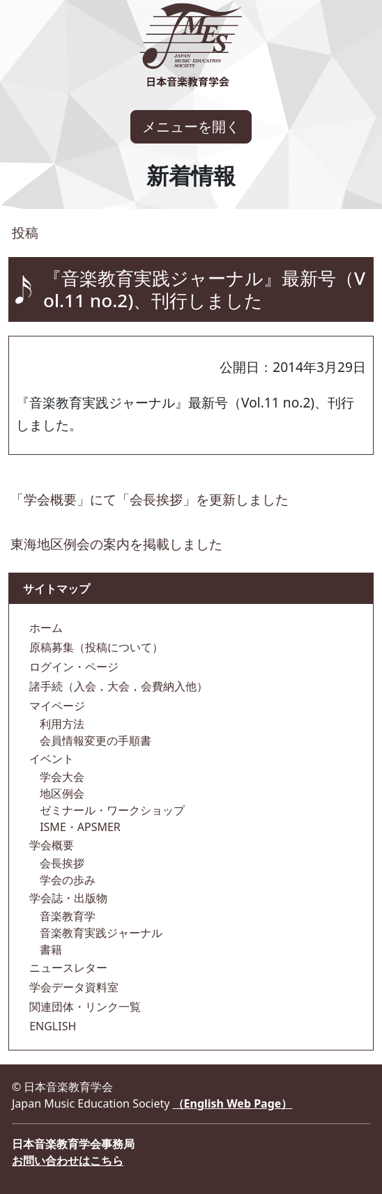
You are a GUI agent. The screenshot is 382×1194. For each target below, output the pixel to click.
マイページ (55, 705)
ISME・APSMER (79, 827)
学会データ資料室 (72, 987)
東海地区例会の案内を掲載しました (116, 543)
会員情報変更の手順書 (94, 740)
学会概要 (50, 845)
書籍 (49, 949)
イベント (50, 758)
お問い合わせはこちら (67, 1160)
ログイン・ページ (72, 666)
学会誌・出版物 (66, 898)
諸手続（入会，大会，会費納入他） (117, 686)
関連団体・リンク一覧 (83, 1006)
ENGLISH (51, 1026)
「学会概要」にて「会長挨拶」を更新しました (149, 499)
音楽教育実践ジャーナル (99, 932)
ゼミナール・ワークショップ (111, 810)
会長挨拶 (60, 863)
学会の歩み (66, 879)
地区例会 (60, 793)
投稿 (23, 232)
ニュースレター (66, 967)
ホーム (44, 627)
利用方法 (60, 723)
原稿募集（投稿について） (94, 647)
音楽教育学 (66, 916)
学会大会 (60, 776)
